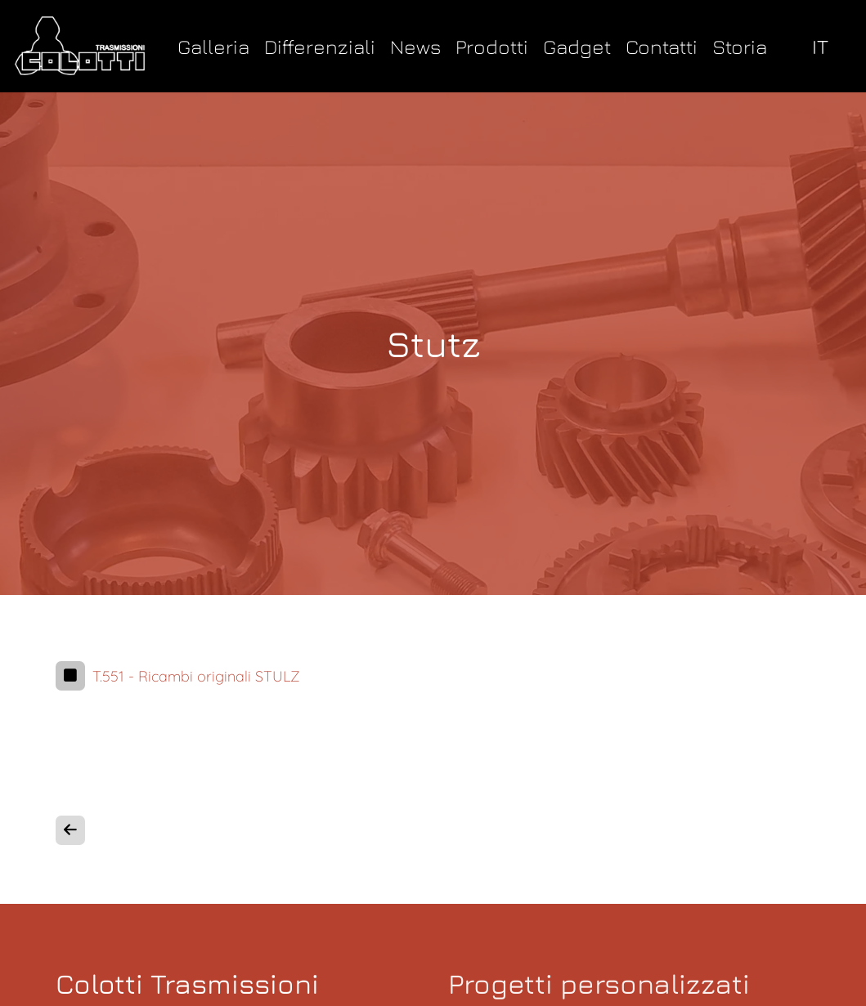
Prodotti (491, 46)
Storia (739, 46)
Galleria (213, 46)
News (415, 46)
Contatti (662, 46)
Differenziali (319, 46)
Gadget (577, 46)
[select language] (824, 46)
